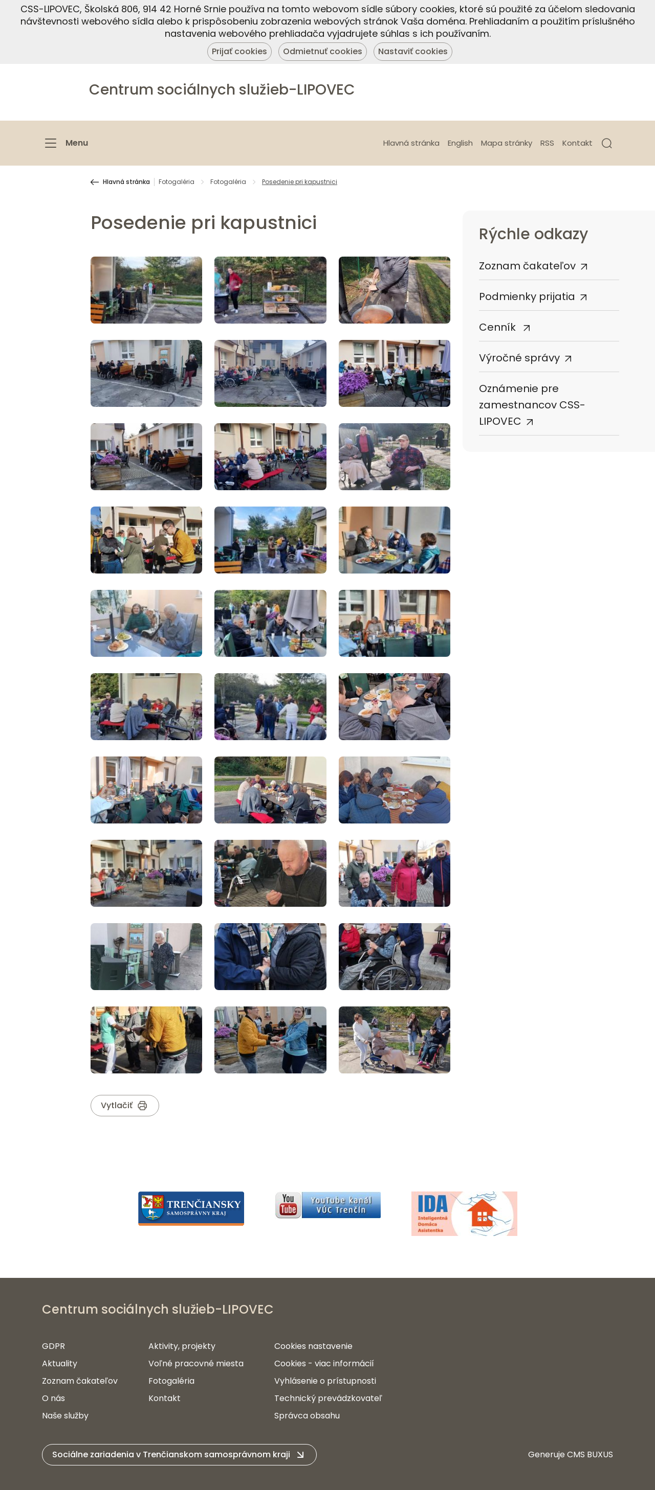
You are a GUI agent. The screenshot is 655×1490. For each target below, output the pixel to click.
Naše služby (65, 1416)
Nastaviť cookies (413, 51)
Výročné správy (519, 358)
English (460, 142)
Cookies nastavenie (313, 1346)
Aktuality (59, 1363)
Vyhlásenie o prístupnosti (325, 1381)
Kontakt (577, 142)
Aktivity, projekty (181, 1346)
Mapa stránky (506, 142)
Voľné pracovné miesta (196, 1363)
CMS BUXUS (590, 1454)
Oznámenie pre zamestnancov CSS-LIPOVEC (532, 404)
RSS (547, 142)
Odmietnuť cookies (322, 51)
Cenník (498, 327)
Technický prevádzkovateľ (328, 1398)
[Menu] (65, 143)
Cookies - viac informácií (324, 1363)
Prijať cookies (239, 51)
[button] (607, 143)
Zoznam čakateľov (527, 266)
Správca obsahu (307, 1416)
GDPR (53, 1346)
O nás (53, 1398)
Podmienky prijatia (527, 296)
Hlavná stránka (411, 142)
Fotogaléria (176, 182)
